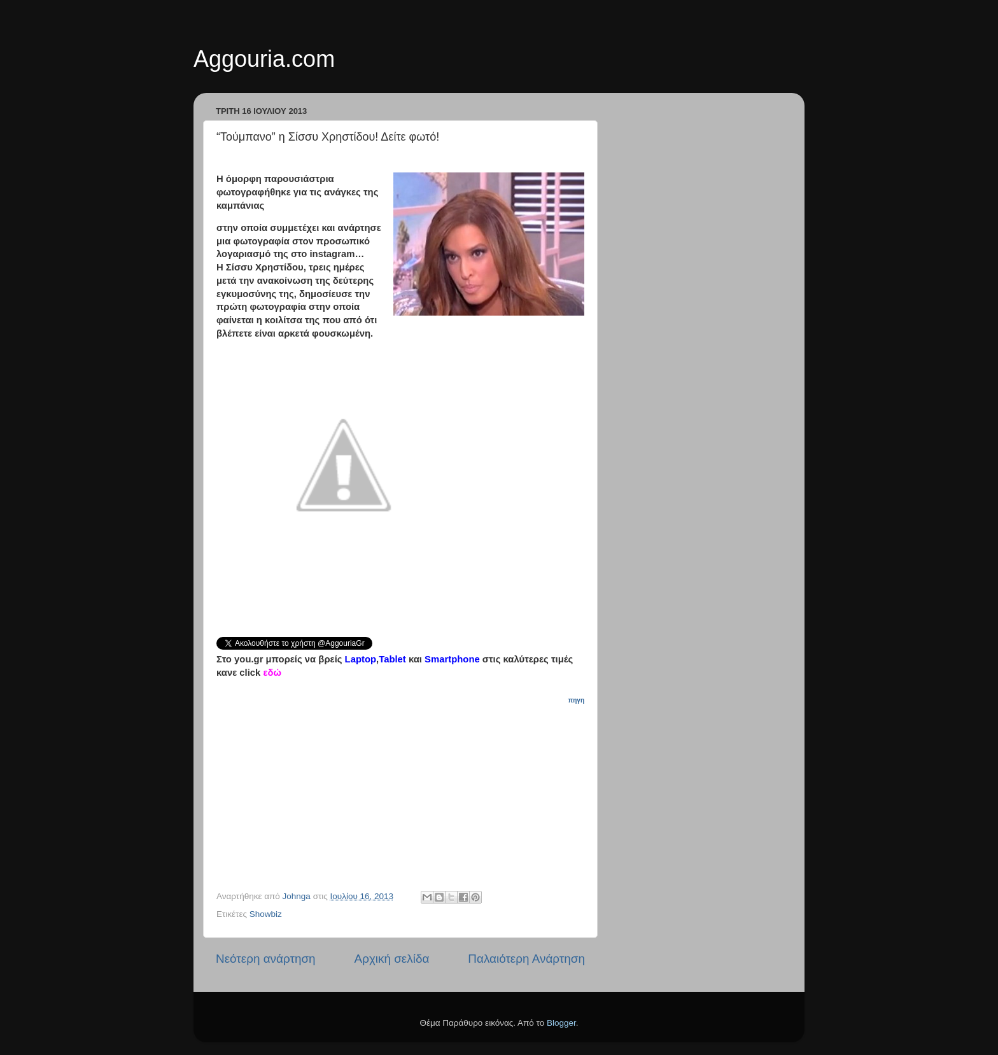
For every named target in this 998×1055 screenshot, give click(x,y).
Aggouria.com (264, 59)
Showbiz (266, 914)
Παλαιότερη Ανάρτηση (526, 958)
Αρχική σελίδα (392, 958)
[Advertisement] (407, 785)
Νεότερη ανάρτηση (266, 958)
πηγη (576, 700)
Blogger (561, 1023)
